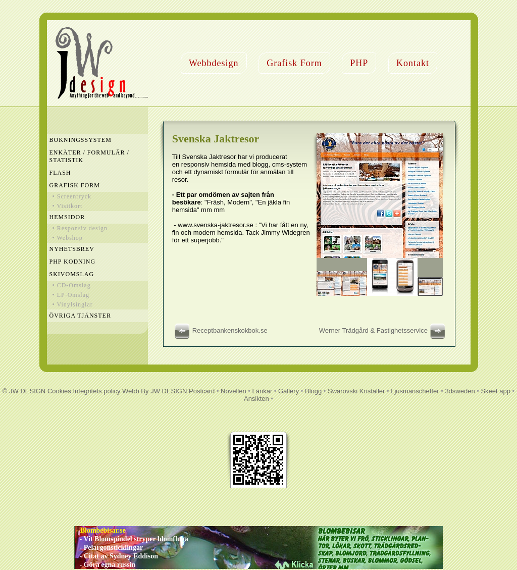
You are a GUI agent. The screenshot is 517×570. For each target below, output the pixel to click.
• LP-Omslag (71, 294)
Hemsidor (67, 217)
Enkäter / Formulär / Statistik (89, 156)
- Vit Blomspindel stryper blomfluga (131, 539)
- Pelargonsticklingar (108, 547)
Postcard (202, 391)
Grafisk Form (294, 63)
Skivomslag (71, 274)
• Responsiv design (80, 228)
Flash (60, 172)
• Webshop (68, 237)
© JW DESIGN (24, 391)
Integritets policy (96, 391)
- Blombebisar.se (100, 530)
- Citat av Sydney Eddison (116, 556)
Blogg (313, 391)
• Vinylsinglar (73, 304)
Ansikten (256, 398)
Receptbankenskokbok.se (220, 330)
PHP (359, 63)
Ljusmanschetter (415, 391)
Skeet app (495, 391)
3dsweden (460, 391)
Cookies (59, 391)
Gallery (288, 391)
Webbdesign (214, 63)
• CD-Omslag (72, 285)
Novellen (233, 391)
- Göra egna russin (104, 564)
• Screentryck (72, 196)
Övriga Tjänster (80, 315)
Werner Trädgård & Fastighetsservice (383, 330)
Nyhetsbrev (71, 248)
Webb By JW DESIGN (154, 391)
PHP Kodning (72, 261)
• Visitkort (68, 206)
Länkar (262, 391)
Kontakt (412, 63)
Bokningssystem (80, 139)
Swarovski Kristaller (356, 391)
